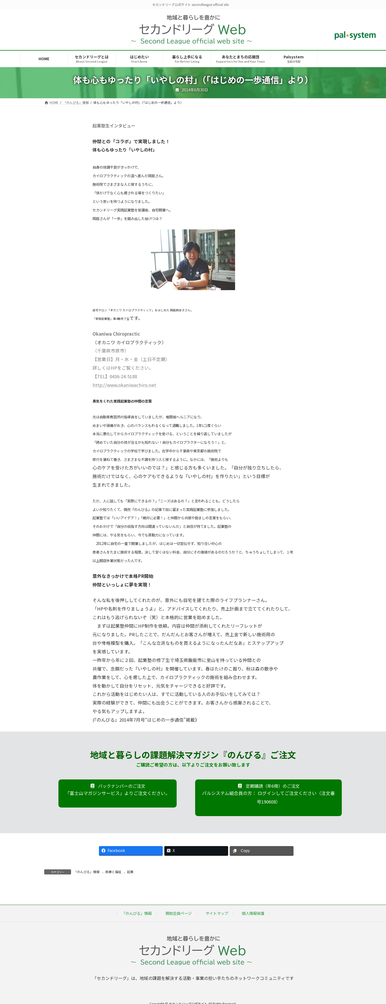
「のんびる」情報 (86, 871)
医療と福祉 (113, 871)
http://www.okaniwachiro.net (124, 385)
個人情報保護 (253, 913)
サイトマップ (217, 913)
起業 (130, 871)
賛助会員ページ (178, 913)
